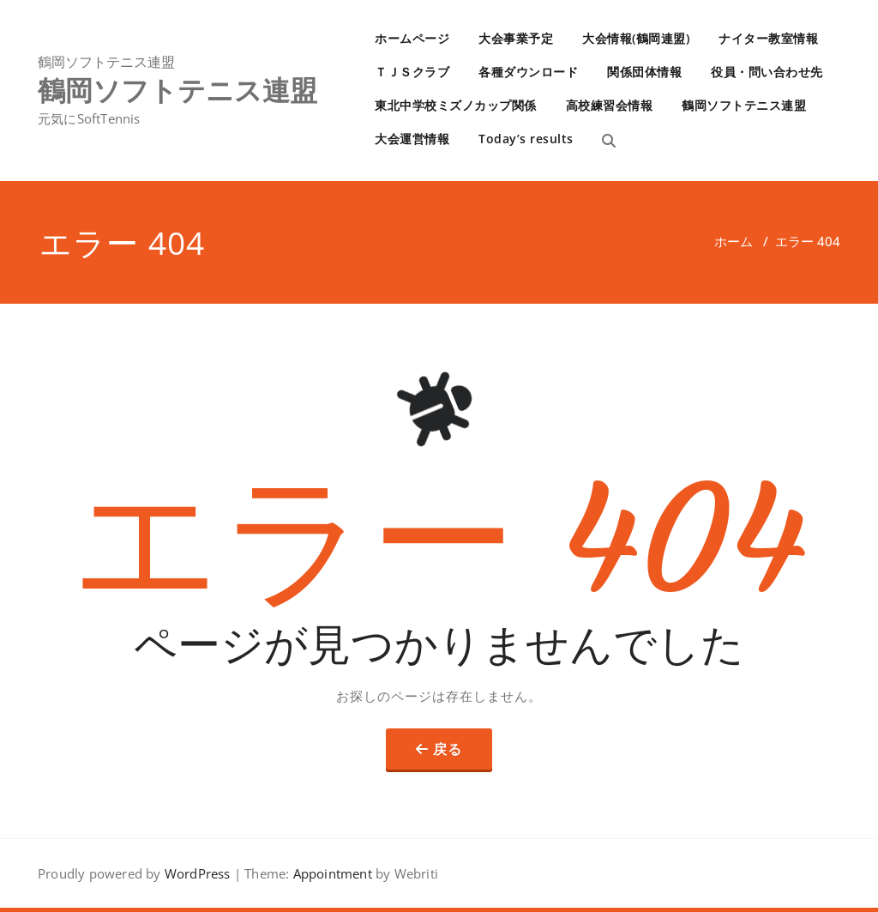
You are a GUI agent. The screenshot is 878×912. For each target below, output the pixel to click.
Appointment (330, 873)
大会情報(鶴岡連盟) (635, 38)
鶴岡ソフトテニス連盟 (744, 105)
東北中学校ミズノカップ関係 (456, 105)
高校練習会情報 (609, 105)
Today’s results (526, 138)
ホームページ (412, 38)
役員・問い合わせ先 (767, 71)
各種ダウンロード (528, 71)
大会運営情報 (412, 138)
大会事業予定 (515, 38)
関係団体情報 (644, 71)
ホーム (733, 241)
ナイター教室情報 (768, 38)
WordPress (198, 873)
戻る (447, 749)
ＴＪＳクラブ (412, 71)
